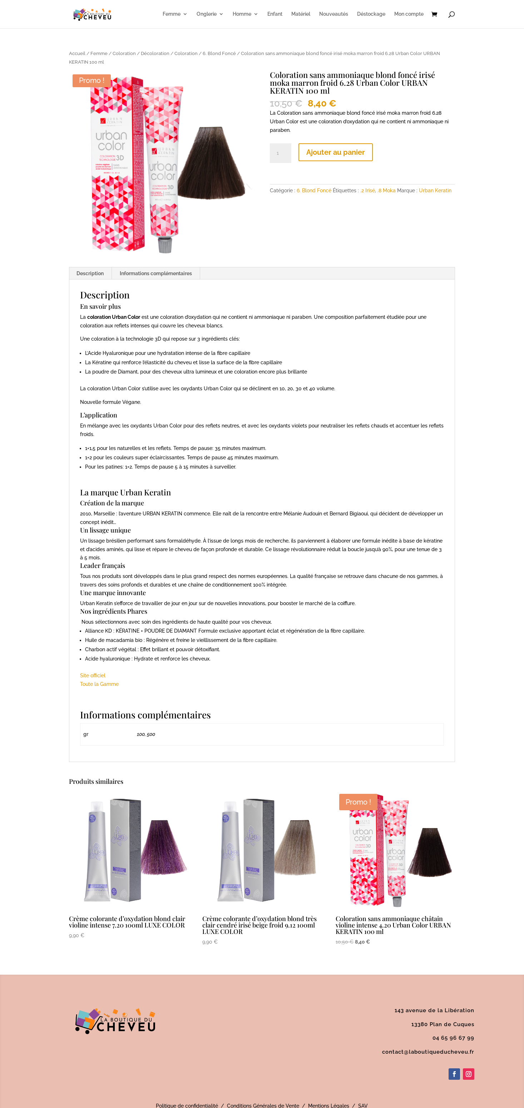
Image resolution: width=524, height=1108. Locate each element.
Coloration (186, 53)
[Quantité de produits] (280, 153)
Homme (242, 14)
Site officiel (92, 675)
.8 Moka (386, 190)
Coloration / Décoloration (141, 53)
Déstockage (371, 14)
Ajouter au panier (335, 152)
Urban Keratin (435, 190)
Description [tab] (90, 273)
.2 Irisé (367, 190)
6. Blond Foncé (219, 53)
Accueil (77, 53)
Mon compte (409, 14)
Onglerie (207, 14)
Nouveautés (333, 14)
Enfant (274, 14)
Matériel (300, 14)
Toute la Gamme (99, 684)
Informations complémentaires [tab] (156, 273)
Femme (172, 14)
